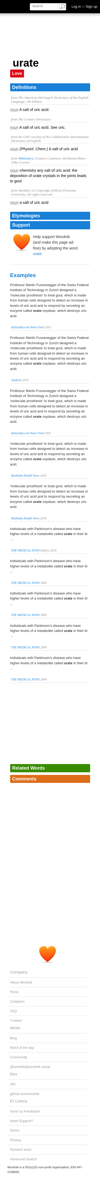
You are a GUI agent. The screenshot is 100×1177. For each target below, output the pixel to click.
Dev (13, 1074)
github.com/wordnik (24, 1094)
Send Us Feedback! (25, 1111)
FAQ (13, 1011)
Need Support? (21, 1121)
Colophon (17, 1001)
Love (17, 73)
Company (19, 972)
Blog (13, 1038)
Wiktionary (25, 158)
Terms (14, 1130)
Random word (20, 1150)
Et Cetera (18, 1101)
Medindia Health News (25, 475)
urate (37, 254)
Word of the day (22, 1048)
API (13, 1084)
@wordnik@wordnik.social (30, 1067)
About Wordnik (21, 982)
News (15, 1027)
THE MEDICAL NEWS (25, 550)
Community (18, 1057)
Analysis (16, 380)
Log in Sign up (84, 6)
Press (14, 992)
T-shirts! (16, 1021)
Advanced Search (23, 1159)
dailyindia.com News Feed (27, 327)
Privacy (15, 1140)
